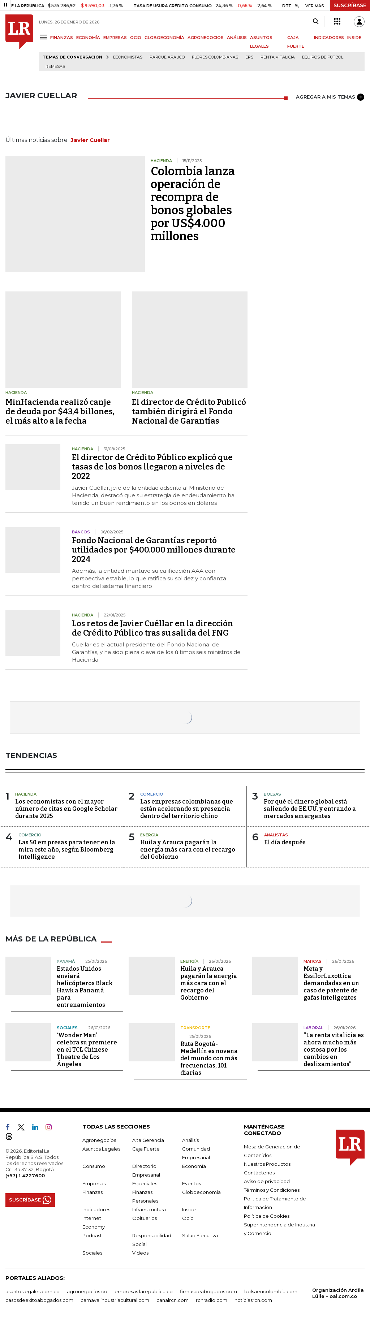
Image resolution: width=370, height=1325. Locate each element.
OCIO (135, 37)
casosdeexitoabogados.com (39, 1300)
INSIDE (354, 37)
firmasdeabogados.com (208, 1291)
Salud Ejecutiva (200, 1235)
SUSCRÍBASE (350, 5)
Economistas (127, 57)
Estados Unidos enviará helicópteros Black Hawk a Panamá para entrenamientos (85, 986)
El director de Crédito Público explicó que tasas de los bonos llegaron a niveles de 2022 (152, 467)
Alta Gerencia (148, 1140)
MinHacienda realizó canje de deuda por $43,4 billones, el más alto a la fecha (60, 411)
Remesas (55, 66)
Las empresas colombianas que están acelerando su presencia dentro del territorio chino (186, 808)
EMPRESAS (115, 37)
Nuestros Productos (267, 1164)
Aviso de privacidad (267, 1181)
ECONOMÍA (88, 37)
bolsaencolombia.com (270, 1291)
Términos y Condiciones (272, 1190)
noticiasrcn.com (253, 1300)
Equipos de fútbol (322, 57)
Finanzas (92, 1192)
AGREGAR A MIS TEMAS (330, 97)
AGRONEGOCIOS (206, 37)
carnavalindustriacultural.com (115, 1300)
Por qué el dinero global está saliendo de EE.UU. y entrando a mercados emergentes (310, 808)
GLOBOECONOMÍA (164, 37)
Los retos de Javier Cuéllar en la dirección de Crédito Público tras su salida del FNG (152, 628)
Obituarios (144, 1218)
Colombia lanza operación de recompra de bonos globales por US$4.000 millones (193, 203)
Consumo (93, 1166)
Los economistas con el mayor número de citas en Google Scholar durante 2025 (66, 808)
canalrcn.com (172, 1300)
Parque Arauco (167, 57)
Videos (140, 1253)
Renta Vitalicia (278, 57)
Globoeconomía (201, 1192)
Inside (189, 1209)
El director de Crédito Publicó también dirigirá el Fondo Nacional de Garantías (189, 411)
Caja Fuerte (146, 1149)
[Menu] (44, 37)
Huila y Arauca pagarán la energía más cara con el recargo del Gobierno (187, 849)
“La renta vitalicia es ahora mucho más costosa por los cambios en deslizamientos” (334, 1050)
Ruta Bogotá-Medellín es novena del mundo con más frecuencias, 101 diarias (209, 1058)
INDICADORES (329, 37)
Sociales (92, 1253)
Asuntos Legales (101, 1149)
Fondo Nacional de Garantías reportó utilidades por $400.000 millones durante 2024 (154, 550)
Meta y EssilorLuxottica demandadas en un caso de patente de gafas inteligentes (331, 983)
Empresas (94, 1183)
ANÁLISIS (237, 37)
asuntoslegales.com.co (32, 1291)
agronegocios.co (87, 1291)
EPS (249, 57)
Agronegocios (99, 1140)
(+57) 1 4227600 (25, 1175)
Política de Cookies (266, 1216)
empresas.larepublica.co (144, 1291)
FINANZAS (61, 37)
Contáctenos (259, 1172)
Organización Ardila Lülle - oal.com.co (338, 1293)
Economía (194, 1166)
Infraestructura (149, 1209)
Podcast (92, 1235)
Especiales (144, 1183)
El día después (285, 842)
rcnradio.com (211, 1300)
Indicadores (96, 1209)
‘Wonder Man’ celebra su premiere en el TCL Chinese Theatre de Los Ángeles (87, 1050)
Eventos (191, 1183)
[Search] (315, 21)
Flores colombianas (215, 57)
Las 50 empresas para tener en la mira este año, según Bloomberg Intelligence (66, 849)
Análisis (190, 1140)
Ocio (188, 1218)
